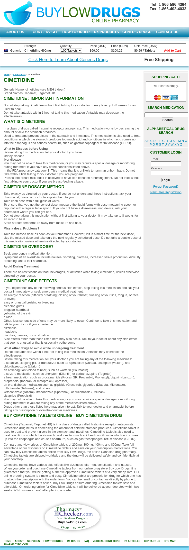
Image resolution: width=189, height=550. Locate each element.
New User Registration (165, 192)
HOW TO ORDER (76, 32)
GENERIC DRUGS (136, 32)
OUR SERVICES (45, 32)
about (19, 541)
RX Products (19, 74)
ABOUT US (15, 32)
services (33, 541)
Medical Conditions (106, 541)
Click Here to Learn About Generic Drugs (68, 59)
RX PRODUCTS (106, 32)
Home (6, 74)
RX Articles (132, 541)
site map (169, 541)
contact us (152, 541)
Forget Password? (166, 186)
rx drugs (73, 541)
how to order (53, 541)
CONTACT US (167, 32)
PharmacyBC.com (16, 544)
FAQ (86, 541)
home (7, 541)
